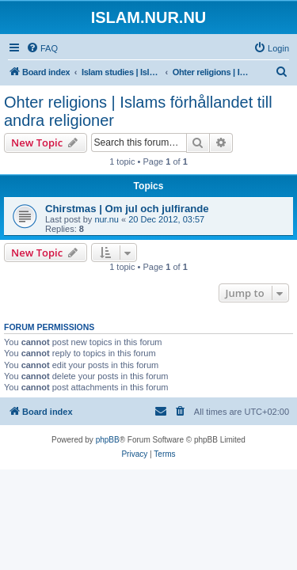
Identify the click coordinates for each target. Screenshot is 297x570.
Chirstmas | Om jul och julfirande (127, 209)
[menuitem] (42, 48)
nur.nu (106, 219)
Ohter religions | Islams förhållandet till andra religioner (138, 111)
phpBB (108, 439)
